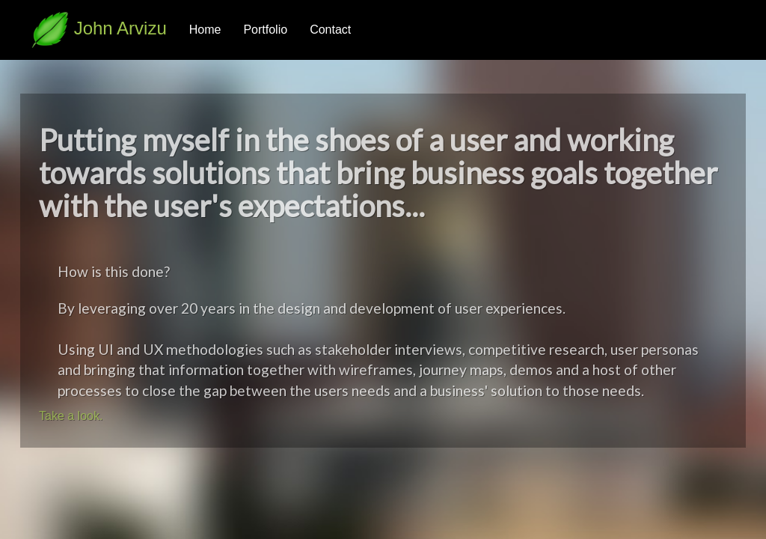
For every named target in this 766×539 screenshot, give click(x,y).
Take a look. (70, 415)
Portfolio (265, 29)
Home (205, 29)
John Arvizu (99, 28)
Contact (330, 29)
